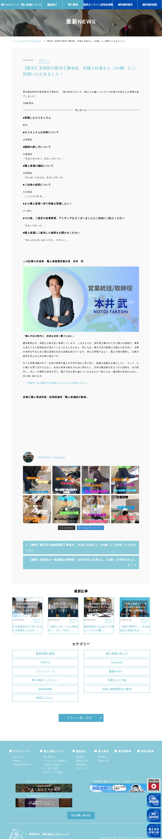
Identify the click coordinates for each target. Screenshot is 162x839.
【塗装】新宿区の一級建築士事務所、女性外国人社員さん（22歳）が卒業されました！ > (82, 562)
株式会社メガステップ (55, 820)
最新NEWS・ (37, 41)
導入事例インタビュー (99, 666)
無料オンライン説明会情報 (98, 4)
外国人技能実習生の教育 (81, 680)
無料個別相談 (149, 4)
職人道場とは (49, 743)
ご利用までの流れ (51, 751)
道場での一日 (82, 747)
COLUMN (36, 622)
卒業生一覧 (103, 747)
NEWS (24, 41)
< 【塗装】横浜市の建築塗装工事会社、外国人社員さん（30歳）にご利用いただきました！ (81, 547)
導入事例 (102, 743)
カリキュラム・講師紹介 (55, 747)
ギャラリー (81, 754)
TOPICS (99, 653)
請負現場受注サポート (23, 751)
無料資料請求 (125, 4)
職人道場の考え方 (63, 653)
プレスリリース (27, 664)
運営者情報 (124, 737)
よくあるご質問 (50, 754)
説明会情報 (28, 678)
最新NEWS (81, 751)
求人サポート (19, 743)
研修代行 (17, 747)
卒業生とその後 (44, 62)
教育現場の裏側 (27, 653)
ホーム (15, 41)
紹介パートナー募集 (52, 758)
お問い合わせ (81, 801)
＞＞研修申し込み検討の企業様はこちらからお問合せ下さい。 (56, 383)
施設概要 (80, 743)
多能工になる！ (134, 678)
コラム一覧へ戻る (80, 704)
